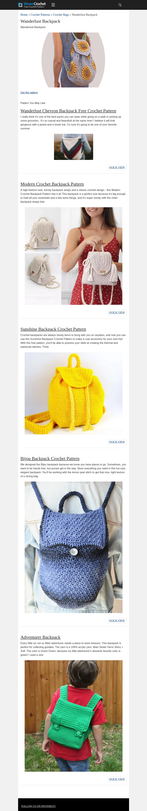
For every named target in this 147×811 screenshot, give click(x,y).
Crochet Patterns (40, 14)
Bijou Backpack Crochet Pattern (50, 458)
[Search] (120, 4)
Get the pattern (29, 92)
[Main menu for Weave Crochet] (53, 4)
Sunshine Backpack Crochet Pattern (53, 329)
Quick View (117, 167)
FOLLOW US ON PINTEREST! (38, 806)
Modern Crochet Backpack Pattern (52, 184)
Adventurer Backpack (41, 637)
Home (24, 14)
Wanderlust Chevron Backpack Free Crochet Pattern (68, 110)
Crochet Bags (61, 14)
